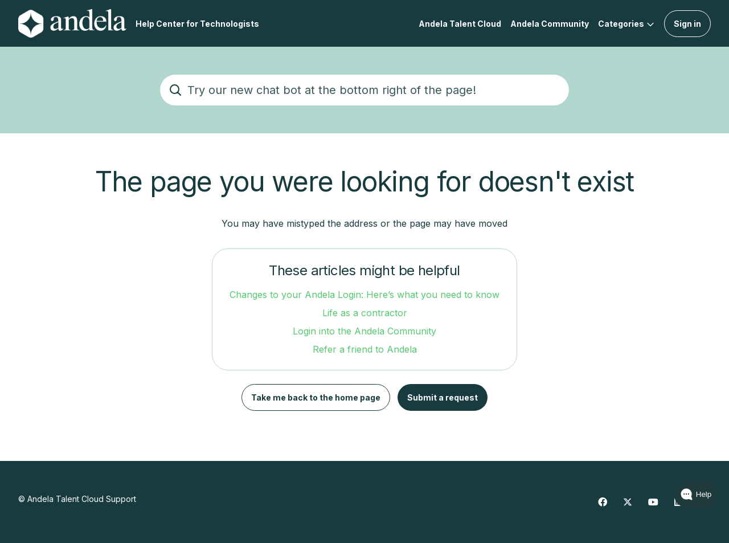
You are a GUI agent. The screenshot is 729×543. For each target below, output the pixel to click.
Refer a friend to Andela (365, 349)
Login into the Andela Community (364, 331)
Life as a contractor (364, 313)
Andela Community (549, 23)
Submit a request (442, 397)
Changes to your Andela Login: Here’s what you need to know (364, 294)
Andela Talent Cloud (460, 23)
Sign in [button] (687, 23)
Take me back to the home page (315, 397)
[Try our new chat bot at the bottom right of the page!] (364, 90)
